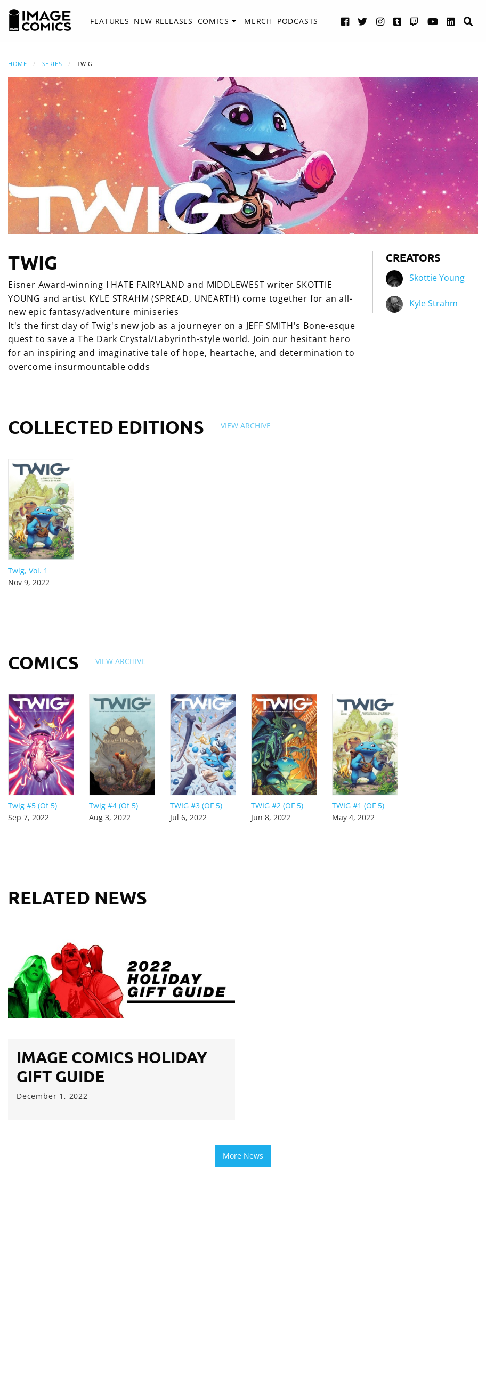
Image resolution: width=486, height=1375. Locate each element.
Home (17, 64)
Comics (213, 21)
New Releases (163, 21)
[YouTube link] (433, 21)
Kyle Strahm (433, 303)
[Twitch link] (414, 21)
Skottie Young (437, 278)
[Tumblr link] (397, 21)
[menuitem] (109, 21)
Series (52, 64)
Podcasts (297, 21)
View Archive (246, 425)
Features (109, 21)
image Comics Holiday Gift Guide (112, 1066)
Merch (258, 21)
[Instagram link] (380, 21)
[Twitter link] (363, 21)
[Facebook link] (345, 21)
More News (243, 1156)
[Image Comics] (40, 20)
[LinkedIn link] (451, 21)
